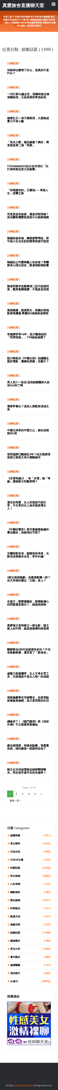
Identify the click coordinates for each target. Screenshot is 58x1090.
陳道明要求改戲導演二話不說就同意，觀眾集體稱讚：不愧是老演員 (28, 288)
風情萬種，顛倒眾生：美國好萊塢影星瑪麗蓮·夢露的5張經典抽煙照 (28, 312)
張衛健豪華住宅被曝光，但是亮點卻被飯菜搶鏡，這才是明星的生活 (28, 699)
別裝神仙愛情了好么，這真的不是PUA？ (28, 72)
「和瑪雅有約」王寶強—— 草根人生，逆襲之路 (27, 192)
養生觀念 (30, 957)
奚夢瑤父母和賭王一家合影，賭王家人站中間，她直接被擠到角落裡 (28, 627)
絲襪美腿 (30, 835)
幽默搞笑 (30, 892)
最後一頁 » (15, 800)
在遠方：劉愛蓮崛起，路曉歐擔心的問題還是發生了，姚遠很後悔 (28, 603)
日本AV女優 (30, 860)
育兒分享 (30, 949)
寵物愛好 (30, 941)
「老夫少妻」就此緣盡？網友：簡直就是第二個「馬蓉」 (28, 144)
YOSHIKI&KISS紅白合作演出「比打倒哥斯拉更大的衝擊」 (27, 168)
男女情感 (30, 876)
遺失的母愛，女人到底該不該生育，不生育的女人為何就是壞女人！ (26, 505)
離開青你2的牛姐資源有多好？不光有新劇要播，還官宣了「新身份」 (28, 651)
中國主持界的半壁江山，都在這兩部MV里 (28, 432)
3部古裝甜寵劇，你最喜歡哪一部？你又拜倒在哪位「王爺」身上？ (28, 579)
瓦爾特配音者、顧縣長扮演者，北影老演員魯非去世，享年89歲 (28, 555)
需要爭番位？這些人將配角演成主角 (28, 408)
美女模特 (30, 843)
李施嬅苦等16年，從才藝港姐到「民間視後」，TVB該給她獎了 (26, 336)
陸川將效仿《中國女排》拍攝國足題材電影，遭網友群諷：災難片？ (28, 360)
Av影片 (30, 981)
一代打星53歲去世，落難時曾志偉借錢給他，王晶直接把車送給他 (28, 96)
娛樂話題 (13, 63)
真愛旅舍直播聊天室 (23, 1085)
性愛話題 (30, 868)
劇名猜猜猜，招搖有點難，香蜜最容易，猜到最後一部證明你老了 (28, 747)
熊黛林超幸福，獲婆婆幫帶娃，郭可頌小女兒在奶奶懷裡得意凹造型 (28, 240)
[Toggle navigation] (53, 4)
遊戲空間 (30, 925)
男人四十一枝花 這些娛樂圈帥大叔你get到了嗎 (28, 384)
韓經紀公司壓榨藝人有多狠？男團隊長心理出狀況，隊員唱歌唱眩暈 (28, 264)
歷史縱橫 (30, 900)
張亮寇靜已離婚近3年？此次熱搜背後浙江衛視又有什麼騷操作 (28, 456)
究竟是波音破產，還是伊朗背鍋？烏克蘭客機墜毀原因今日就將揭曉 (28, 216)
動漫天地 (30, 916)
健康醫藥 (30, 965)
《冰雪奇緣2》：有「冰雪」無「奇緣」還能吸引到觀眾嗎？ (28, 480)
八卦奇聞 (30, 884)
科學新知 (30, 908)
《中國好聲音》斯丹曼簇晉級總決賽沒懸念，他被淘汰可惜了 (28, 531)
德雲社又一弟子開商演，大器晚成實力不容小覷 (28, 120)
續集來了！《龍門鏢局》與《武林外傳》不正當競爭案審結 (28, 723)
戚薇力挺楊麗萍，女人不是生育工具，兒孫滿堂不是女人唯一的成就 (28, 675)
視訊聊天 (30, 973)
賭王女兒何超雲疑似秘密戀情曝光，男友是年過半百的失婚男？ (26, 771)
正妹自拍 (30, 852)
